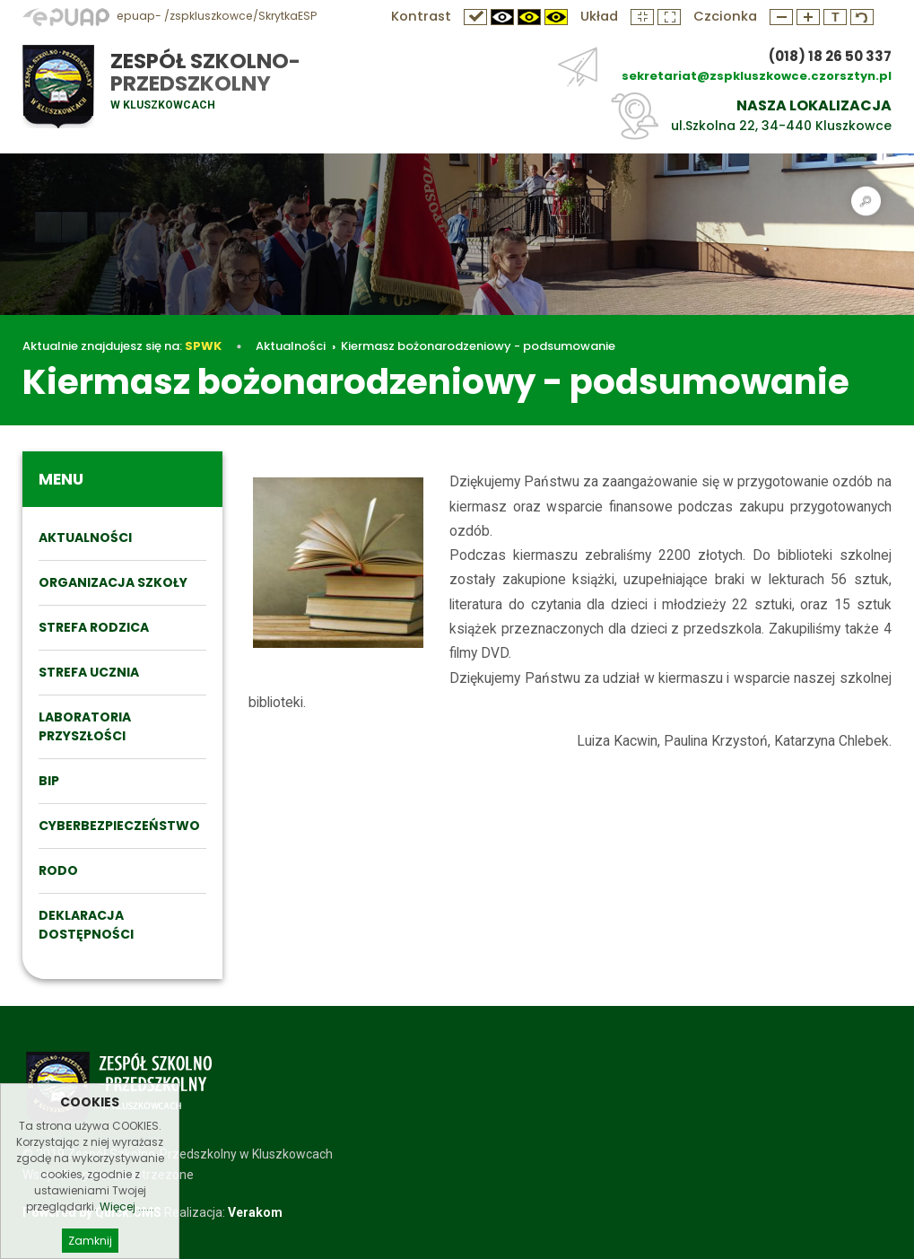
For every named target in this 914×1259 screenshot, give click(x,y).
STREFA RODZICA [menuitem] (94, 627)
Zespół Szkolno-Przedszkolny (205, 72)
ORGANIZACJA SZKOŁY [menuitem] (113, 582)
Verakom (255, 1212)
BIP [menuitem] (49, 781)
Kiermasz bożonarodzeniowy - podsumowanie (478, 345)
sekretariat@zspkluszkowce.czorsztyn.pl (757, 75)
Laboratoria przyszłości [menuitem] (85, 726)
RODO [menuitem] (58, 870)
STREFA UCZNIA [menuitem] (89, 672)
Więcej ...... (127, 1225)
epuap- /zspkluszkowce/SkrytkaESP (169, 15)
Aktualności (291, 345)
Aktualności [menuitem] (85, 537)
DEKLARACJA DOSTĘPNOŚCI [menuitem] (86, 924)
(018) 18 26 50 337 (830, 56)
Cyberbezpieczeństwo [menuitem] (119, 826)
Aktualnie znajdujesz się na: (122, 345)
